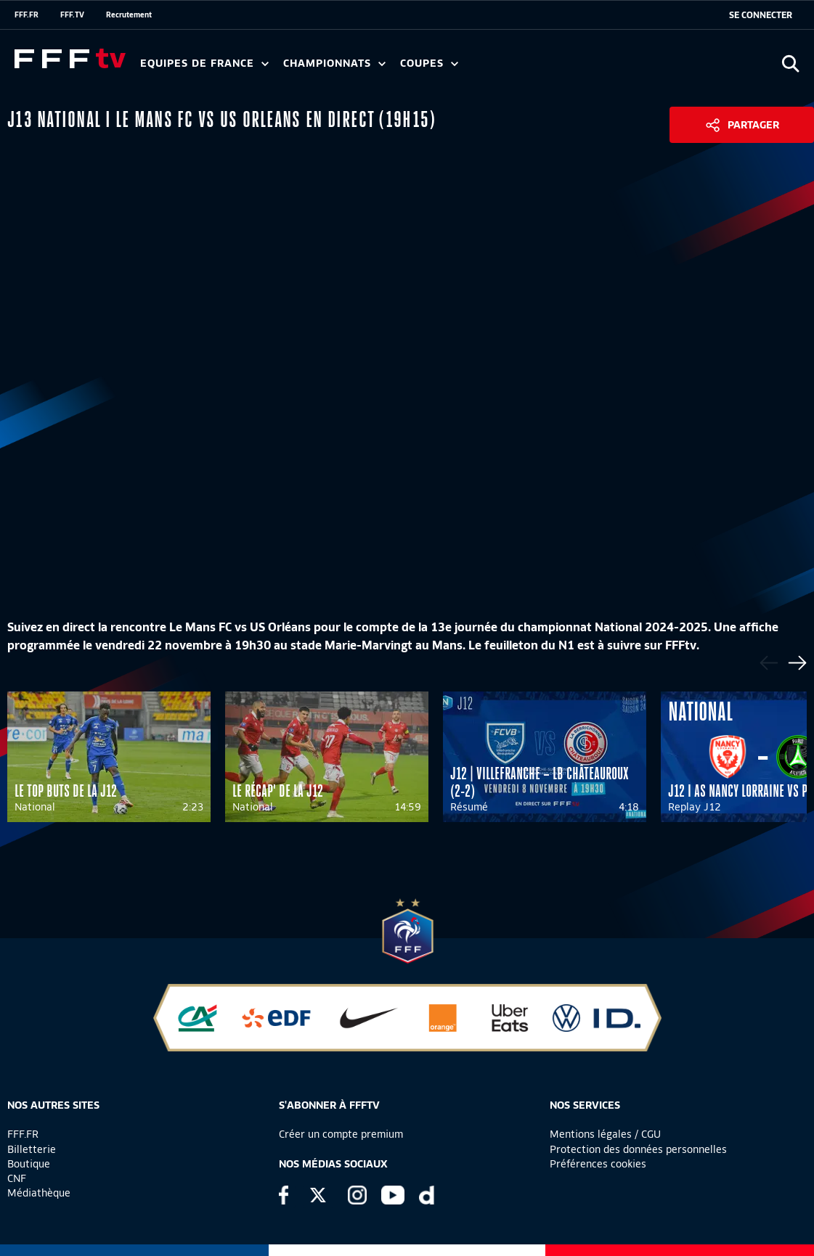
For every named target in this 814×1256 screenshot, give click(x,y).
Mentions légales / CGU (605, 1134)
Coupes (429, 63)
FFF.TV (72, 14)
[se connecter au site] (760, 15)
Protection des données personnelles (638, 1149)
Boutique (28, 1164)
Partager (753, 125)
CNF (16, 1178)
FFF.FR (26, 14)
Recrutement (129, 14)
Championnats (334, 63)
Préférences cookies (598, 1164)
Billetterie (31, 1149)
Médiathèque (38, 1193)
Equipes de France (204, 63)
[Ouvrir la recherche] (790, 63)
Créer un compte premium (341, 1134)
